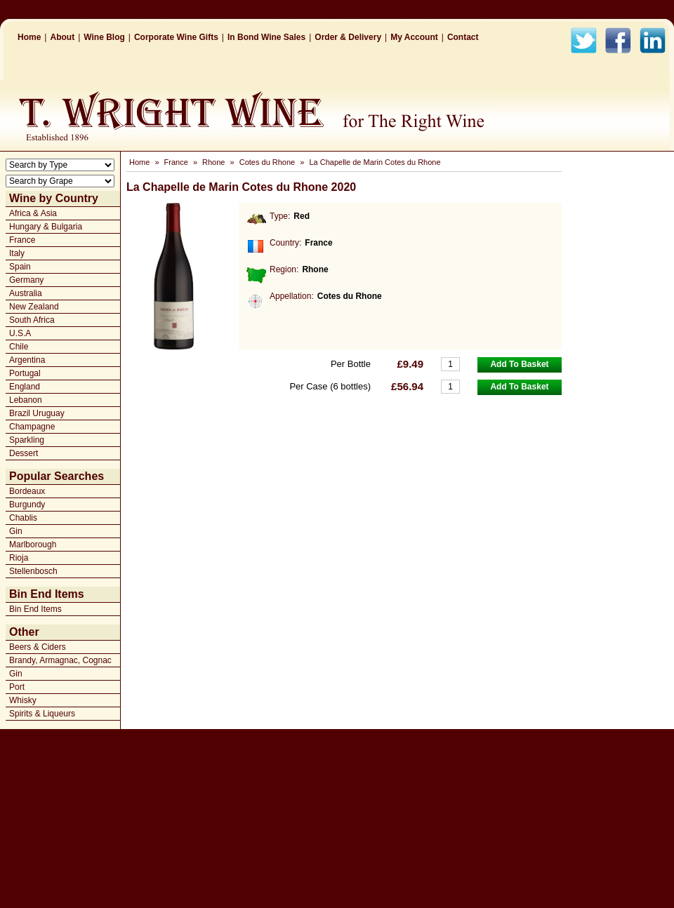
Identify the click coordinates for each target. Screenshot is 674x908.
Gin (15, 531)
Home (29, 37)
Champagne (32, 427)
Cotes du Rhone (267, 162)
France (22, 240)
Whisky (23, 700)
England (24, 387)
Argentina (27, 360)
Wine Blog (104, 37)
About (62, 37)
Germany (26, 280)
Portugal (25, 373)
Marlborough (32, 544)
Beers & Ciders (37, 647)
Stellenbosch (33, 571)
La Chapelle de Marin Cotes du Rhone (374, 162)
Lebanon (25, 400)
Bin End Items (35, 609)
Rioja (18, 558)
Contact (463, 37)
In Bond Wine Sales (266, 37)
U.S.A (20, 333)
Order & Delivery (348, 37)
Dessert (23, 453)
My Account (414, 37)
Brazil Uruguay (37, 413)
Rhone (213, 162)
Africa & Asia (33, 213)
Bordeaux (27, 491)
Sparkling (26, 440)
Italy (17, 253)
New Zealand (34, 307)
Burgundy (27, 504)
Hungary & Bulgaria (45, 227)
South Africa (32, 320)
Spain (20, 267)
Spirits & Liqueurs (42, 714)
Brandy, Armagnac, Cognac (60, 660)
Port (17, 687)
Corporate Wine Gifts (176, 37)
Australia (25, 293)
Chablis (23, 518)
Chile (18, 347)
